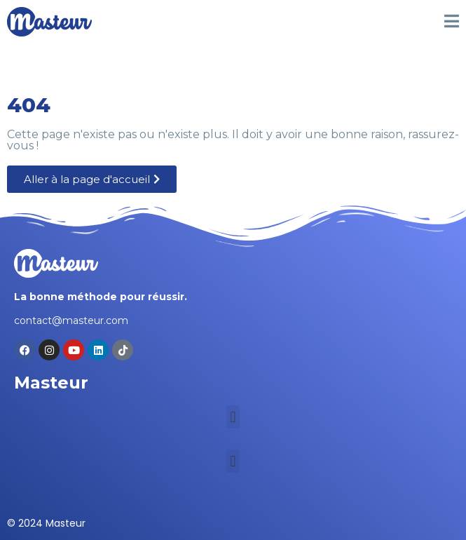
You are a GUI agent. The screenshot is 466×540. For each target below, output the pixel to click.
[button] (233, 416)
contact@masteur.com (71, 320)
